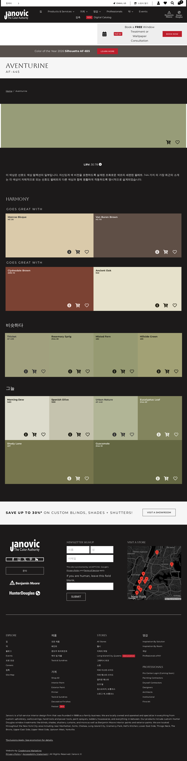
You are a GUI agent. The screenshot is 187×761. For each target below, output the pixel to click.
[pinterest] (30, 559)
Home (9, 91)
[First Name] (78, 549)
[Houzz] (36, 559)
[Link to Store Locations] (154, 573)
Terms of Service (91, 570)
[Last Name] (101, 549)
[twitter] (25, 559)
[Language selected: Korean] (13, 3)
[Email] (90, 558)
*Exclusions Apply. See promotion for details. (29, 740)
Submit (76, 596)
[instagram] (19, 559)
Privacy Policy (73, 570)
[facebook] (13, 559)
